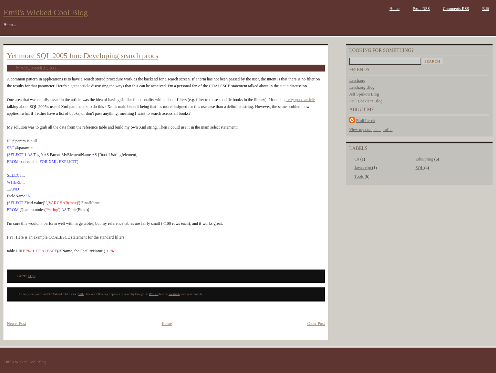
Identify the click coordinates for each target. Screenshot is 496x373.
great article (80, 86)
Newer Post (16, 323)
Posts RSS (421, 8)
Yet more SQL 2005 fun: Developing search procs (82, 55)
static (284, 86)
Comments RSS (456, 8)
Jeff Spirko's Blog (364, 94)
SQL (419, 167)
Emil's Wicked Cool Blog (45, 12)
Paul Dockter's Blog (365, 101)
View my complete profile (371, 129)
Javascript (363, 167)
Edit (485, 8)
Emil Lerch (365, 120)
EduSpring (424, 159)
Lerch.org (357, 80)
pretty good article (300, 99)
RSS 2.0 (153, 294)
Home (395, 8)
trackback (173, 294)
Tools (359, 176)
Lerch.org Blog (361, 87)
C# (357, 159)
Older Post (316, 323)
